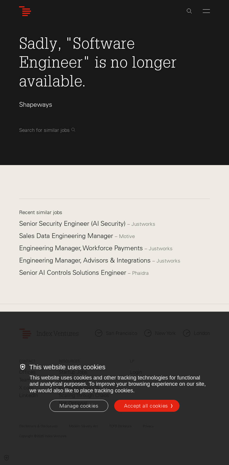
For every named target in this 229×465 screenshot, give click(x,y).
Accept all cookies (146, 406)
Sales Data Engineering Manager (67, 236)
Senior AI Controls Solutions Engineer (73, 273)
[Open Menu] (206, 11)
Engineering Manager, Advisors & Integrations (85, 260)
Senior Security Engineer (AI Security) (73, 223)
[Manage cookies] (78, 406)
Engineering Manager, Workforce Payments (82, 248)
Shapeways (35, 104)
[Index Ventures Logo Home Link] (25, 11)
